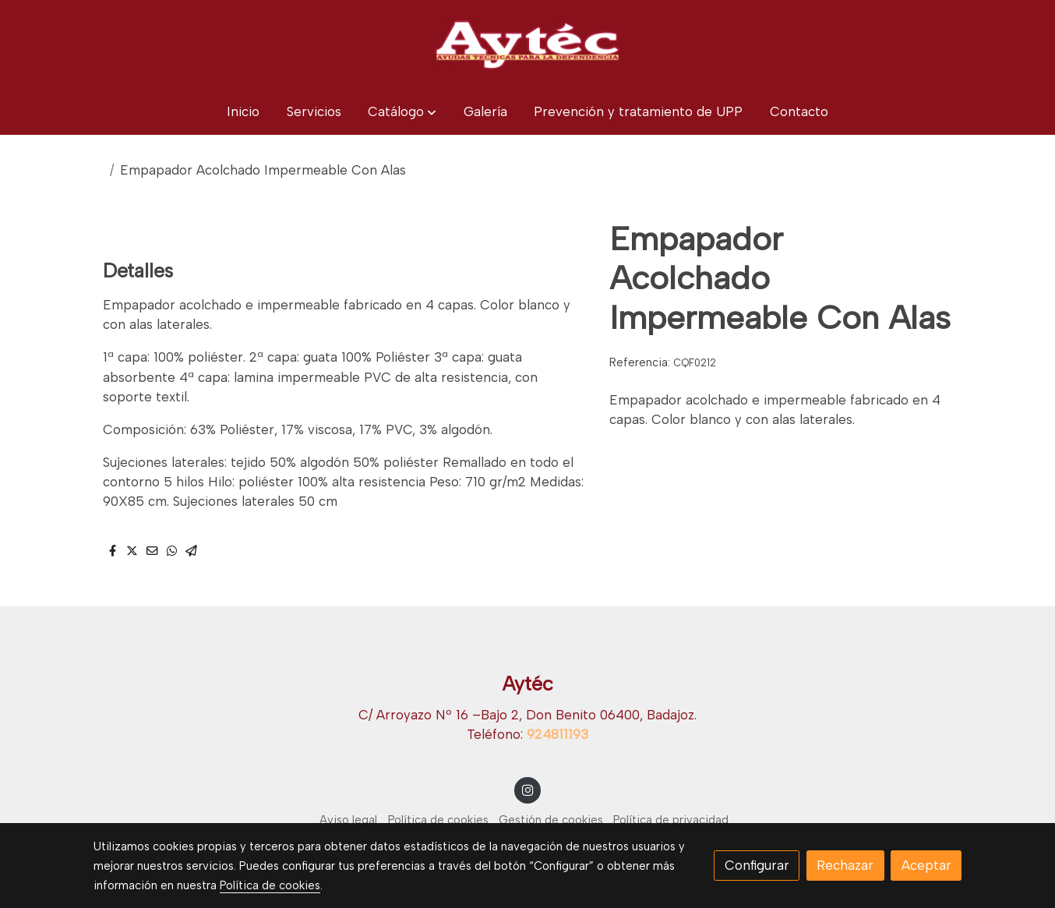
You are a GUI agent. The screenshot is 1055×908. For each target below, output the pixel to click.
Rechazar (845, 865)
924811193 (557, 734)
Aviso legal (348, 820)
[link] (527, 44)
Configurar (757, 865)
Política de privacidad (671, 820)
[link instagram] (527, 789)
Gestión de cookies (551, 820)
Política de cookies (438, 820)
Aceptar (926, 865)
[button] (402, 112)
